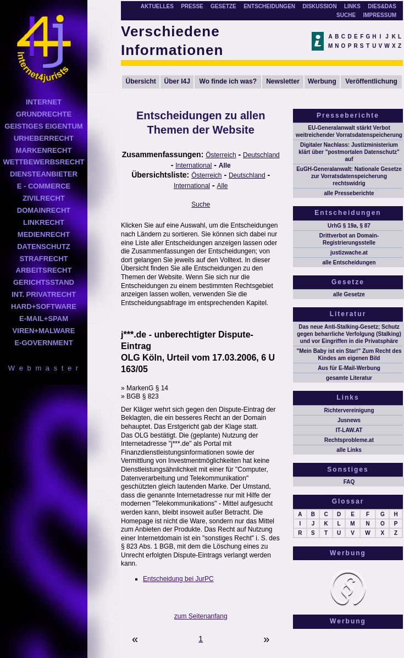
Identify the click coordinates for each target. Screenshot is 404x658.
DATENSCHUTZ (43, 246)
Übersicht (141, 81)
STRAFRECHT (43, 259)
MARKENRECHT (44, 150)
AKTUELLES (157, 6)
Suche (200, 204)
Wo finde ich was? (228, 81)
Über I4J (177, 81)
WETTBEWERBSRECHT (43, 162)
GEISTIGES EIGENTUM (43, 126)
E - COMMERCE (44, 186)
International (193, 165)
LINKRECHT (43, 222)
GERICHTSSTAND (43, 282)
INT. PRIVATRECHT (44, 294)
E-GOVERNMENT (43, 343)
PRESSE (192, 6)
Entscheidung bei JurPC (178, 579)
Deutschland (261, 155)
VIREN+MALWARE (44, 331)
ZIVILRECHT (44, 198)
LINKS (352, 6)
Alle (225, 165)
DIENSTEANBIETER (44, 174)
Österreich (221, 155)
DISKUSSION (319, 6)
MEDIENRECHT (44, 234)
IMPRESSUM (379, 15)
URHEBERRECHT (44, 138)
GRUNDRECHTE (43, 114)
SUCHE (346, 15)
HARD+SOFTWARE (43, 306)
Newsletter (283, 81)
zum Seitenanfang (201, 616)
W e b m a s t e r (43, 368)
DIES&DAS (382, 6)
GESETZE (223, 6)
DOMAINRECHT (44, 210)
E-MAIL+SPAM (43, 318)
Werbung (322, 81)
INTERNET (44, 102)
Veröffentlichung (371, 81)
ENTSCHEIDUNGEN (269, 6)
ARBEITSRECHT (44, 270)
